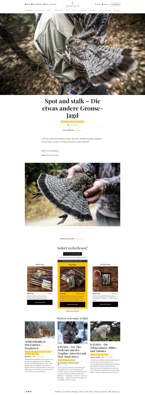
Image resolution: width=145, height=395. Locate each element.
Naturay (81, 391)
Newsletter (58, 391)
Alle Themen (28, 10)
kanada (80, 121)
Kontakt (97, 391)
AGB (109, 391)
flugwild (65, 121)
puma (27, 353)
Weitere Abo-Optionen (72, 311)
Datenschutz (116, 391)
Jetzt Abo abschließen (72, 254)
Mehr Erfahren (39, 302)
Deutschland (39, 10)
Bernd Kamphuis (62, 363)
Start (27, 4)
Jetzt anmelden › (80, 239)
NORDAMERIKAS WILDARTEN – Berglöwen (35, 345)
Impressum (104, 391)
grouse (73, 121)
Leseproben (116, 10)
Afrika (74, 10)
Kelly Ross (28, 356)
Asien (67, 10)
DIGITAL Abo (105, 264)
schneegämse (95, 354)
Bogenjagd (93, 10)
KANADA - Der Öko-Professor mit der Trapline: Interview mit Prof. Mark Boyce (72, 351)
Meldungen (74, 391)
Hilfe (86, 391)
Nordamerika (58, 10)
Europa (49, 10)
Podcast (52, 4)
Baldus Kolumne (105, 10)
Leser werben (66, 391)
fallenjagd (62, 360)
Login (104, 4)
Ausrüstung (83, 10)
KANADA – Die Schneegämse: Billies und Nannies (103, 348)
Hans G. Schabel (73, 363)
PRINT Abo (40, 264)
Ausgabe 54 (78, 130)
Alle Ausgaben (36, 4)
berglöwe (29, 351)
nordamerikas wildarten (42, 351)
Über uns (91, 391)
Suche (97, 4)
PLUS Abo (72, 265)
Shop (45, 4)
